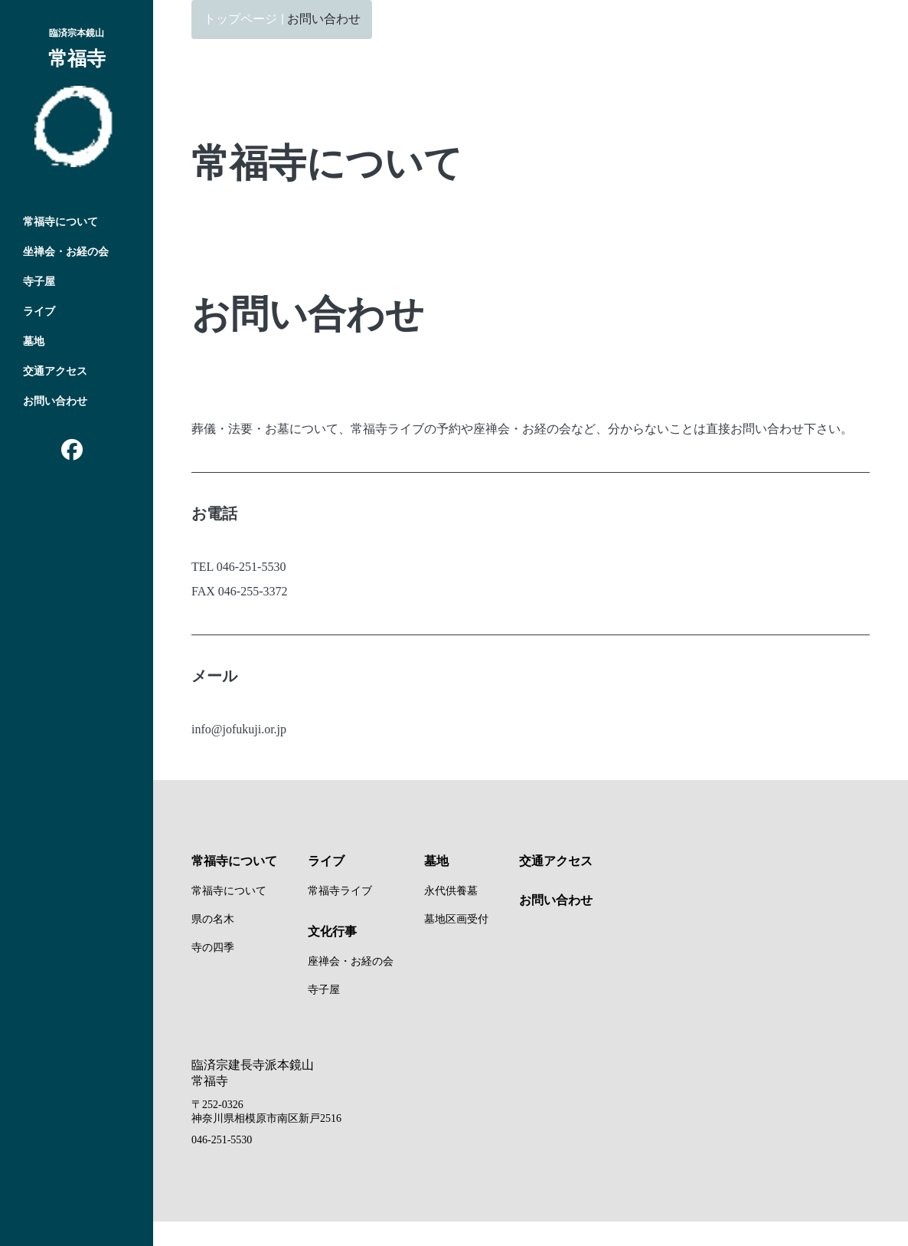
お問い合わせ (55, 401)
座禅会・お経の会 (351, 961)
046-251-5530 (221, 1140)
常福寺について (60, 222)
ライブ (39, 311)
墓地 (33, 341)
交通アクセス (55, 371)
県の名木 (212, 919)
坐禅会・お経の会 (66, 251)
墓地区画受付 (456, 919)
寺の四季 (212, 947)
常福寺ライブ (340, 891)
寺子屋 (39, 281)
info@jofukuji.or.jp (238, 729)
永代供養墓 (451, 891)
